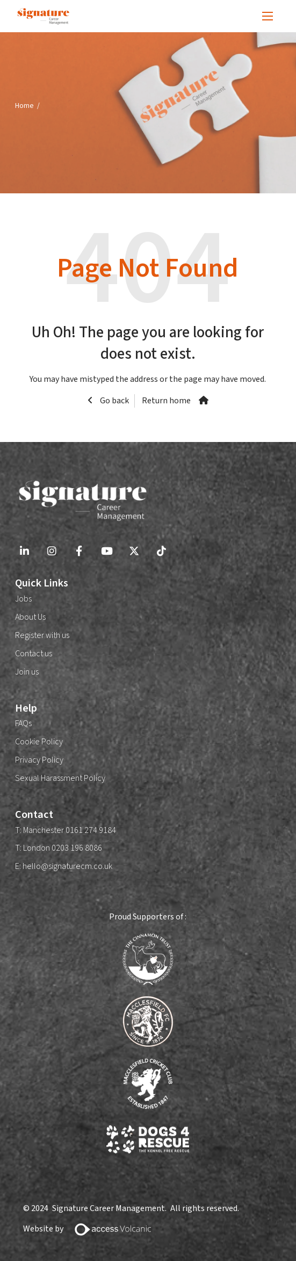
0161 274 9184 (90, 830)
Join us (27, 672)
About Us (30, 617)
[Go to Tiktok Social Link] (161, 552)
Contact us (33, 654)
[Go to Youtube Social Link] (106, 552)
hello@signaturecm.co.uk (67, 866)
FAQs (23, 723)
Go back (113, 401)
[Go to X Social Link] (134, 552)
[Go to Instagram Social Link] (51, 552)
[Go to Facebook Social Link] (79, 552)
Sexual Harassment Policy (60, 778)
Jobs (23, 599)
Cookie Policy (39, 742)
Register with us (42, 635)
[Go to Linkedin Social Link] (24, 552)
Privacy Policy (39, 760)
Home (24, 105)
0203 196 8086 (77, 848)
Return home (166, 401)
